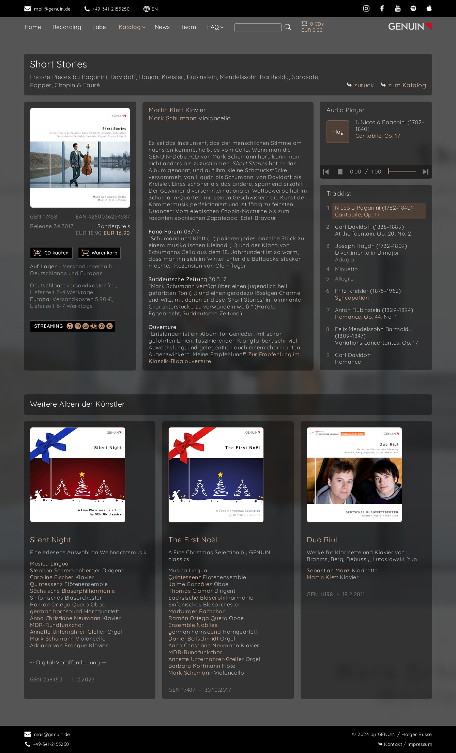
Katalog (130, 26)
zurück (360, 85)
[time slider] (402, 171)
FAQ (213, 26)
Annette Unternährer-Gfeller (76, 631)
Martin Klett (177, 110)
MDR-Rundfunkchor (57, 624)
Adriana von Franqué (69, 645)
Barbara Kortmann (201, 665)
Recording (67, 26)
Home (33, 26)
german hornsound (74, 611)
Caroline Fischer (62, 577)
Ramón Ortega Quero (68, 604)
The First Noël (192, 539)
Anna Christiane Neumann (75, 618)
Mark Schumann (190, 118)
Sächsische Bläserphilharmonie (72, 594)
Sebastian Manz (342, 570)
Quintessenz (69, 584)
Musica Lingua (49, 563)
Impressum (405, 744)
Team (189, 26)
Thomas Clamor (201, 590)
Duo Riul (322, 539)
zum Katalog (403, 85)
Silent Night (50, 539)
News (162, 26)
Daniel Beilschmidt (201, 638)
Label (100, 26)
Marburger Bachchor (196, 611)
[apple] (429, 7)
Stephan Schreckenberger (76, 570)
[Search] (258, 27)
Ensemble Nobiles (192, 624)
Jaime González (198, 584)
